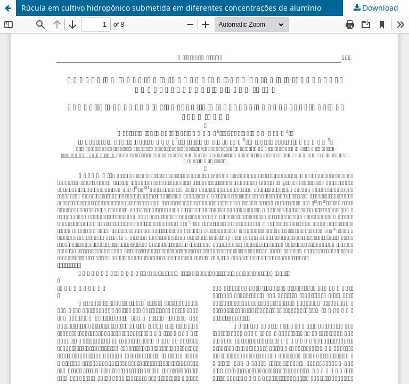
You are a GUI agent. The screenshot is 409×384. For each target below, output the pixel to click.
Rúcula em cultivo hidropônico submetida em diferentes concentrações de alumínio (171, 8)
